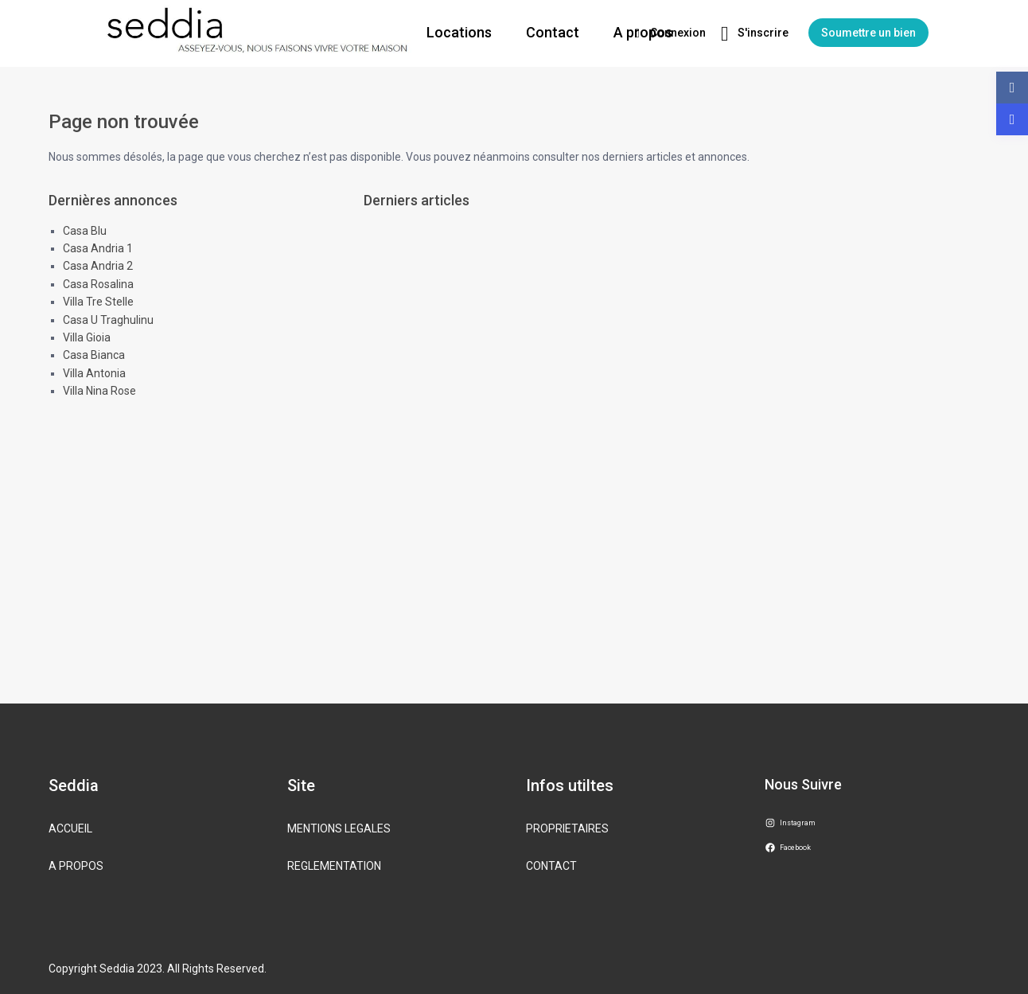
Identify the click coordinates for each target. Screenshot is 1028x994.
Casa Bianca (94, 355)
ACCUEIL (70, 828)
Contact (552, 32)
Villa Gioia (87, 337)
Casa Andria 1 (98, 248)
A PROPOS (76, 866)
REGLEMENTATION (334, 866)
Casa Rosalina (98, 284)
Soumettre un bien (868, 32)
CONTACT (551, 866)
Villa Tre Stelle (98, 301)
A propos (642, 32)
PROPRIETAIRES (567, 828)
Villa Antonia (94, 373)
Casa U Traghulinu (108, 320)
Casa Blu (85, 230)
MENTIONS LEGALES (339, 828)
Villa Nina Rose (99, 390)
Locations (459, 32)
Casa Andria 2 (98, 265)
